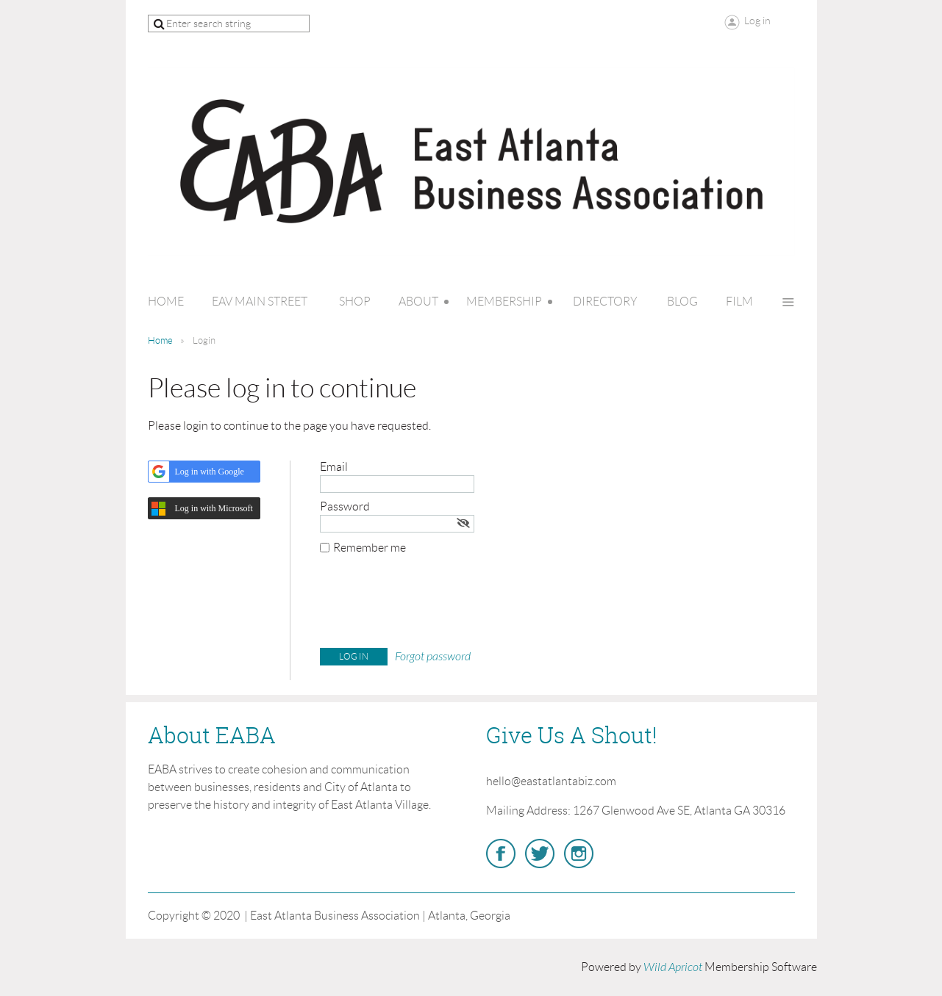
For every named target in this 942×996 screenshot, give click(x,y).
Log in (757, 20)
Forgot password (433, 656)
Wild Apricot (672, 967)
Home (160, 340)
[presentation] (431, 604)
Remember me (369, 547)
